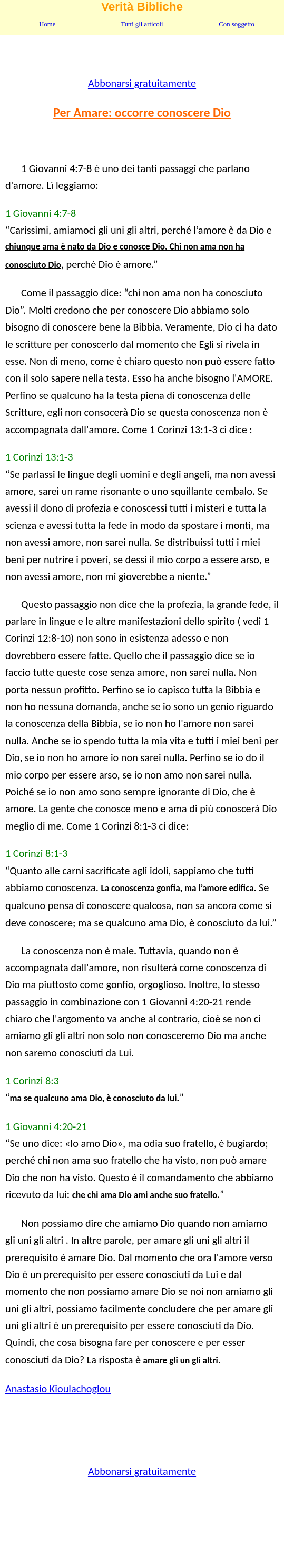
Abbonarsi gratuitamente (142, 83)
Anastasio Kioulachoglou (58, 1388)
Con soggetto (236, 24)
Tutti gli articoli (142, 24)
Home (47, 24)
